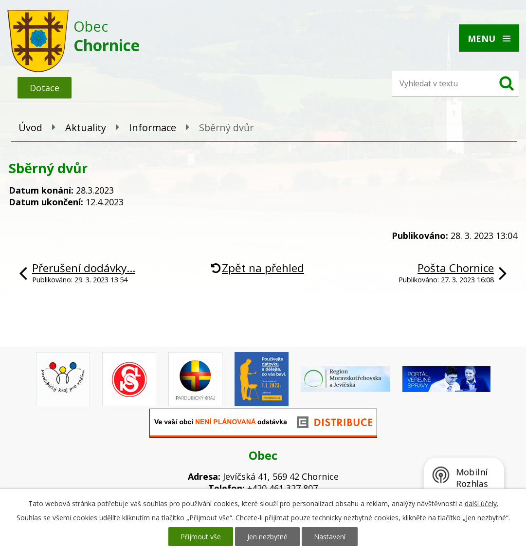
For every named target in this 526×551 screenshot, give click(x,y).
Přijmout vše (201, 536)
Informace (152, 127)
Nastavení (329, 536)
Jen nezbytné (267, 536)
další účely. (481, 503)
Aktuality (85, 127)
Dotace (44, 88)
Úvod (30, 127)
